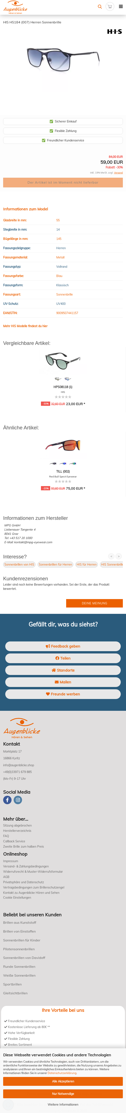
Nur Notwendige (63, 1094)
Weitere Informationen (63, 1104)
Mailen (63, 682)
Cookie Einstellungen (17, 897)
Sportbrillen (12, 984)
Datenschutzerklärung (62, 1073)
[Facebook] (7, 800)
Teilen (63, 658)
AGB (6, 877)
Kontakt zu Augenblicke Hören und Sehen (31, 893)
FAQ (6, 836)
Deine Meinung (94, 603)
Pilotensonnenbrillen (19, 949)
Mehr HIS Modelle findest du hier (25, 326)
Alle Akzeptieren (63, 1081)
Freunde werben (63, 694)
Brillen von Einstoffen (19, 931)
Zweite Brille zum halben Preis (23, 846)
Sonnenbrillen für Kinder (21, 940)
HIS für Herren (87, 564)
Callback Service (14, 841)
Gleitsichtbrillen (15, 993)
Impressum (10, 861)
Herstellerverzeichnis (17, 831)
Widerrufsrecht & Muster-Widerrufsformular (33, 872)
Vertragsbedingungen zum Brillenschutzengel (33, 887)
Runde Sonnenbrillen (19, 966)
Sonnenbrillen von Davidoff (24, 958)
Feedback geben (63, 646)
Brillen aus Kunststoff (19, 922)
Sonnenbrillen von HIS (19, 564)
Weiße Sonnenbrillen (19, 975)
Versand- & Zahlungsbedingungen (26, 866)
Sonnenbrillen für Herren (55, 564)
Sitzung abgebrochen (17, 825)
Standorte (63, 670)
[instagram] (18, 800)
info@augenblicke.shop (18, 765)
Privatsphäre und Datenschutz (23, 882)
